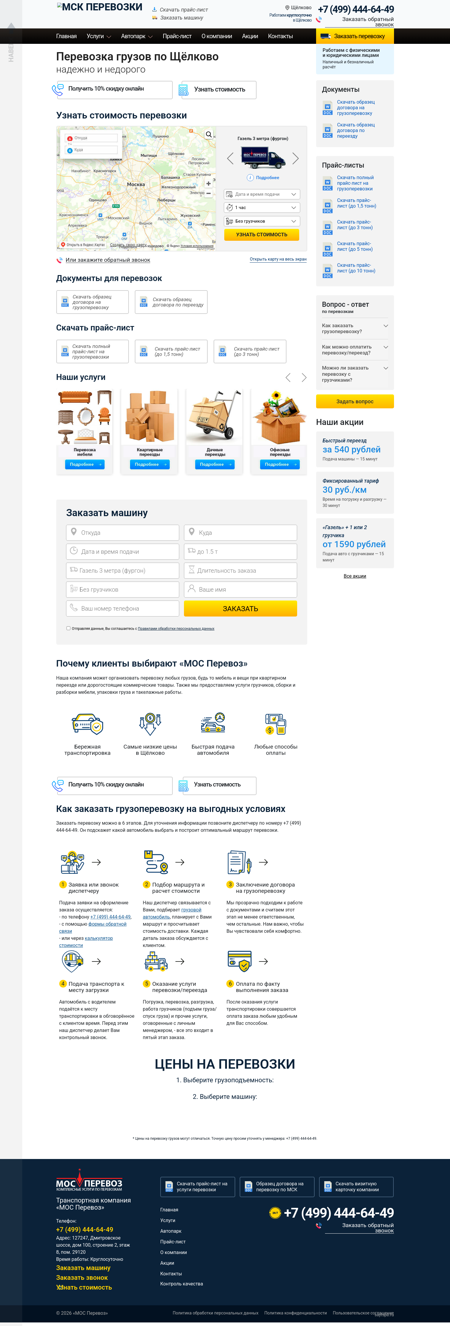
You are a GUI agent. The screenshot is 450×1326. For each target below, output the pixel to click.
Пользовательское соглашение (363, 1316)
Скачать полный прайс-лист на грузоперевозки (91, 351)
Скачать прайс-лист (164, 10)
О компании (216, 36)
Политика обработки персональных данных (215, 1316)
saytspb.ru (384, 1318)
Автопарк (133, 36)
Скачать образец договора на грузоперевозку (92, 302)
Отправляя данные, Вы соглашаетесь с (143, 629)
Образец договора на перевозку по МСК (280, 1190)
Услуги (95, 36)
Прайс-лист (173, 1245)
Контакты (280, 36)
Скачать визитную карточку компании (357, 1190)
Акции (250, 36)
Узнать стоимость (84, 1291)
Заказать (240, 609)
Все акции (355, 583)
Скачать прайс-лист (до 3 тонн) (257, 351)
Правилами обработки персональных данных (176, 629)
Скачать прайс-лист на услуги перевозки (202, 1190)
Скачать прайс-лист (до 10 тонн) (356, 268)
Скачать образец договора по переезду (178, 302)
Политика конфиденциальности (295, 1316)
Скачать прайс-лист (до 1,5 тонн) (177, 351)
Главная (66, 36)
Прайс (177, 36)
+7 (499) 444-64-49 (356, 9)
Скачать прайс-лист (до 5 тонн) (355, 246)
